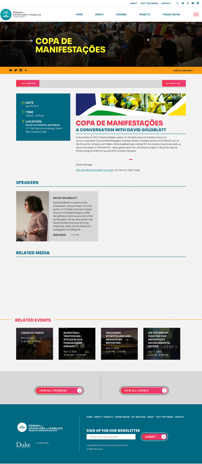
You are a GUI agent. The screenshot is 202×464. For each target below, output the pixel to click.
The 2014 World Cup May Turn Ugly (95, 170)
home (89, 417)
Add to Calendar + (184, 70)
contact (179, 417)
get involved (138, 417)
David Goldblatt (65, 198)
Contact (166, 3)
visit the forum (164, 417)
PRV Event (32, 84)
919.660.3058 (42, 443)
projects (108, 417)
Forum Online (171, 14)
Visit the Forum (149, 3)
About (133, 3)
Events (99, 14)
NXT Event (169, 84)
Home (79, 14)
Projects (144, 14)
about (150, 417)
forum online (122, 417)
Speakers (121, 14)
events (98, 417)
